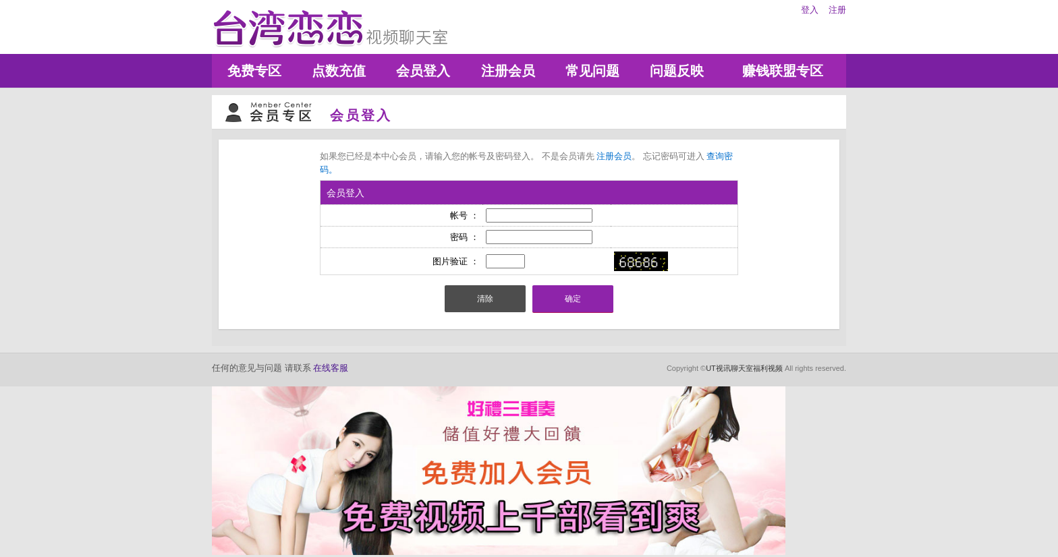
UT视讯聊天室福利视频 (744, 368)
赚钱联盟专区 (782, 70)
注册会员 (508, 70)
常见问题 (592, 70)
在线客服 (330, 368)
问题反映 (677, 70)
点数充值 (339, 70)
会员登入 (423, 70)
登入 (809, 10)
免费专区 (254, 70)
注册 (837, 10)
